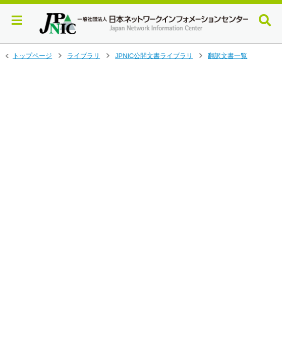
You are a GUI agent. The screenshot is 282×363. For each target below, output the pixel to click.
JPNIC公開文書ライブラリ (154, 55)
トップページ (32, 55)
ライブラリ (83, 55)
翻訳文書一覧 (227, 55)
